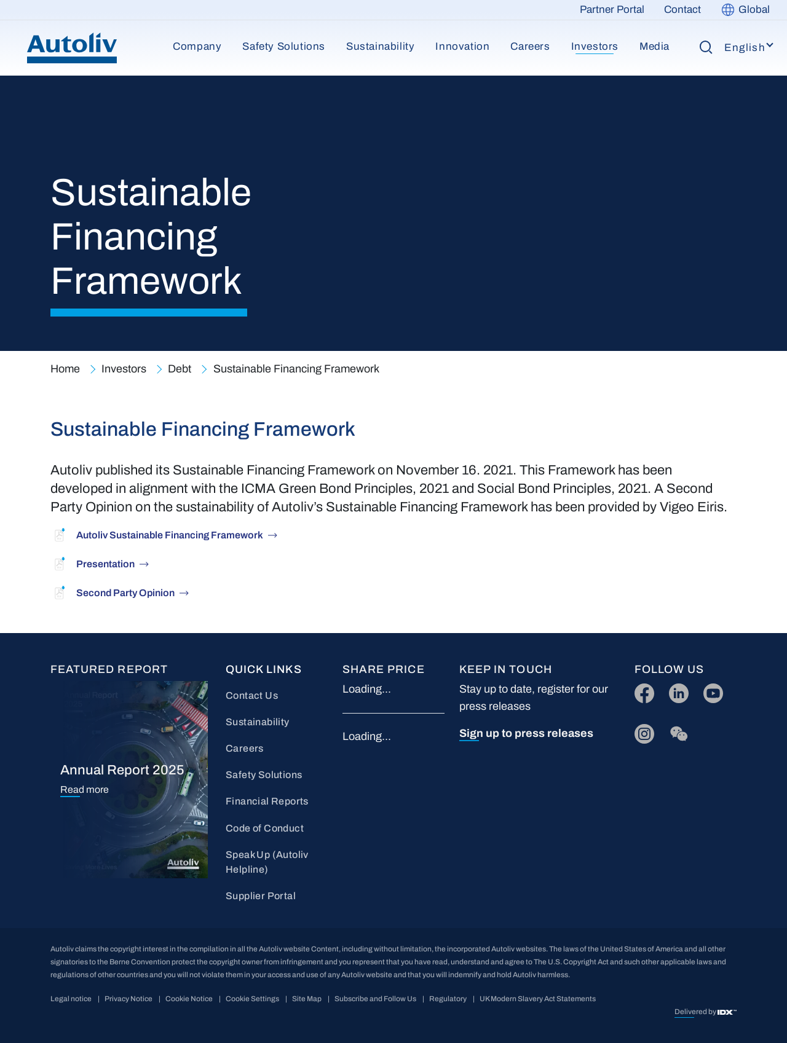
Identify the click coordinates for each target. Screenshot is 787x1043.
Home (65, 369)
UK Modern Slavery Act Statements (538, 998)
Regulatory (448, 998)
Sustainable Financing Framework (296, 369)
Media (654, 46)
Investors (595, 46)
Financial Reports (267, 801)
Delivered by (696, 1011)
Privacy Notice (128, 998)
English (744, 47)
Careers (530, 46)
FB (641, 690)
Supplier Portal (261, 896)
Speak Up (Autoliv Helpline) (267, 862)
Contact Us (252, 695)
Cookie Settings (252, 998)
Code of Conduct (265, 828)
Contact (682, 9)
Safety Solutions (283, 46)
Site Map (307, 998)
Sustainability (380, 46)
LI (673, 690)
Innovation (462, 46)
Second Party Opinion (125, 593)
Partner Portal (612, 9)
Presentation (105, 564)
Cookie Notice (189, 998)
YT (709, 690)
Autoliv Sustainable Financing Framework (169, 535)
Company (197, 46)
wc (675, 731)
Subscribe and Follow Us (375, 998)
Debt (179, 369)
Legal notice (71, 998)
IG (640, 731)
